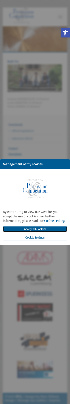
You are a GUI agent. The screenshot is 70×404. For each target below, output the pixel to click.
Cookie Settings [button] (35, 237)
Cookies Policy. (54, 221)
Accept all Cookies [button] (35, 229)
